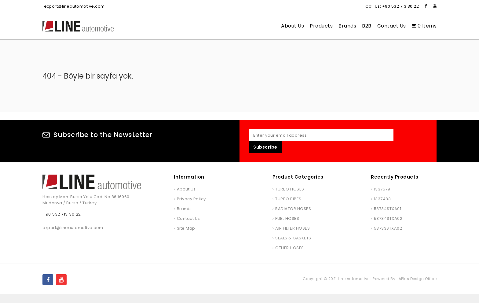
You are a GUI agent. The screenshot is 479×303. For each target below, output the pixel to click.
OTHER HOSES (289, 257)
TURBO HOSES (289, 198)
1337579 (382, 198)
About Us (292, 25)
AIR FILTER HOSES (292, 237)
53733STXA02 (388, 237)
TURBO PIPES (288, 208)
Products (321, 25)
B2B (366, 25)
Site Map (186, 237)
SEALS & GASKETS (293, 247)
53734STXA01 (387, 217)
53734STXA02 (388, 227)
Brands (347, 25)
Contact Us (391, 25)
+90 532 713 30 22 (400, 6)
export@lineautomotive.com (74, 6)
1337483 (382, 208)
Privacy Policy (191, 208)
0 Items (424, 25)
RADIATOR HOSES (293, 217)
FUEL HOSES (287, 227)
